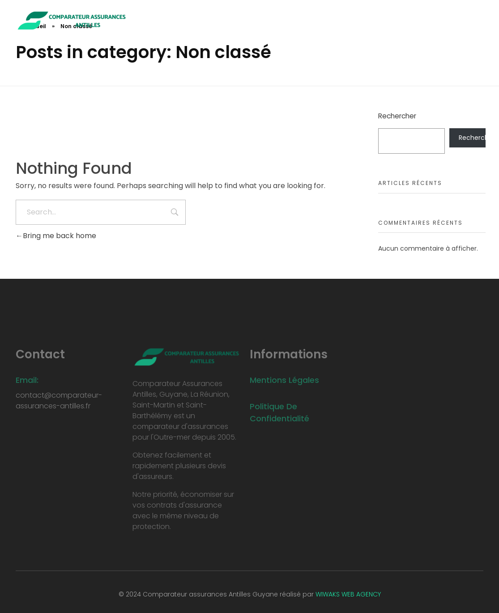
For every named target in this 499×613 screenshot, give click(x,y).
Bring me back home (56, 236)
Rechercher (397, 116)
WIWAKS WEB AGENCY (348, 594)
